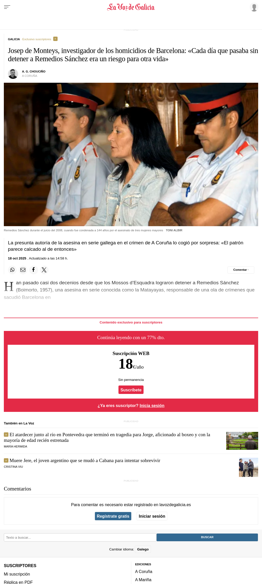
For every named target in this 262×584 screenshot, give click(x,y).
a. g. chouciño (34, 71)
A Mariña (143, 579)
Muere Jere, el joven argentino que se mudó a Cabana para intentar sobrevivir (84, 460)
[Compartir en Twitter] (44, 270)
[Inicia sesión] (253, 7)
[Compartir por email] (23, 270)
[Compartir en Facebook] (33, 270)
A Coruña (143, 571)
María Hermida (15, 446)
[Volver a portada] (130, 7)
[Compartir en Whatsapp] (12, 270)
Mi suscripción (17, 573)
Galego (143, 549)
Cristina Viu (13, 466)
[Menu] (7, 7)
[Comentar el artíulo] (240, 270)
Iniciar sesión (152, 516)
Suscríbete (131, 390)
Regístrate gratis (113, 516)
